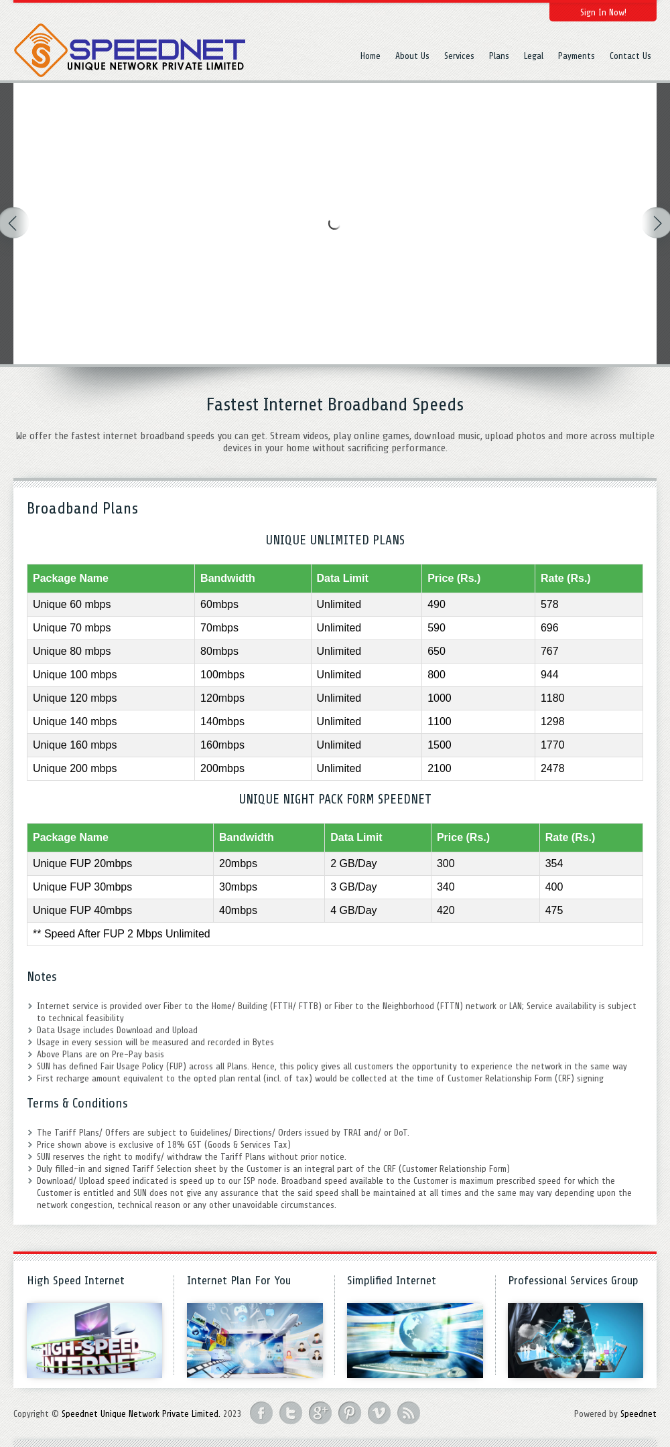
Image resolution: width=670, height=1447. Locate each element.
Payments (576, 56)
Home (370, 56)
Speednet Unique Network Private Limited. (141, 1414)
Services (459, 56)
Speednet (638, 1414)
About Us (412, 56)
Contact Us (630, 56)
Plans (499, 56)
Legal (533, 56)
